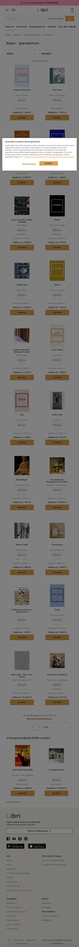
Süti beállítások (29, 164)
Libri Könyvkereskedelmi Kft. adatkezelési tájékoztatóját (48, 157)
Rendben (48, 163)
